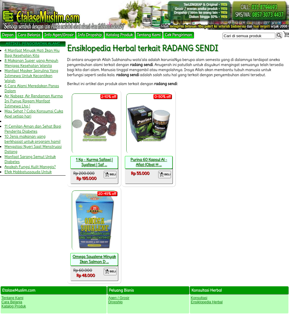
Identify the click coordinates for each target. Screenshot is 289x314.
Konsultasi (199, 298)
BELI (110, 174)
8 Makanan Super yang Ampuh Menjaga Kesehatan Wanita (31, 63)
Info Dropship (90, 35)
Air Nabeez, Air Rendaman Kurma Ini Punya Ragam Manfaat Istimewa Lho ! (33, 101)
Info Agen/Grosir (59, 35)
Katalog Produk (119, 35)
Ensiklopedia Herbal (207, 302)
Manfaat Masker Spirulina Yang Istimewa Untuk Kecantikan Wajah (31, 75)
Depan (8, 35)
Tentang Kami (149, 35)
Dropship (115, 302)
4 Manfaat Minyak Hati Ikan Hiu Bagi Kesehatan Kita (32, 53)
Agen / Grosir (118, 298)
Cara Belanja (29, 35)
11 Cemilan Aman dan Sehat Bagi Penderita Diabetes (32, 129)
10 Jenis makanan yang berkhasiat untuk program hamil (32, 139)
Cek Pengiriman (178, 35)
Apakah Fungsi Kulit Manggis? (30, 166)
